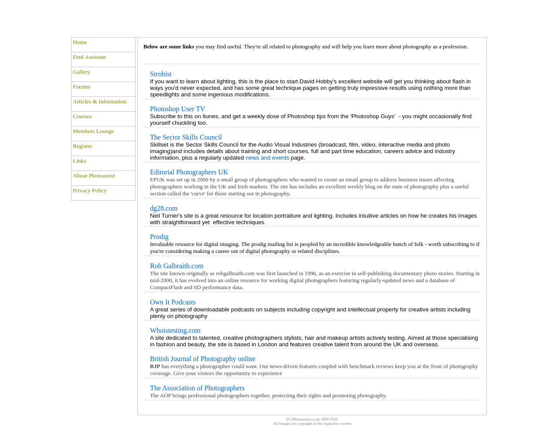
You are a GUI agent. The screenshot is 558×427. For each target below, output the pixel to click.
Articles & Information (99, 101)
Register (82, 146)
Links (79, 160)
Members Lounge (93, 131)
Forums (82, 86)
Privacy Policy (90, 190)
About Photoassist (94, 175)
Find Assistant (89, 57)
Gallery (81, 71)
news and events (267, 157)
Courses (82, 116)
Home (80, 42)
